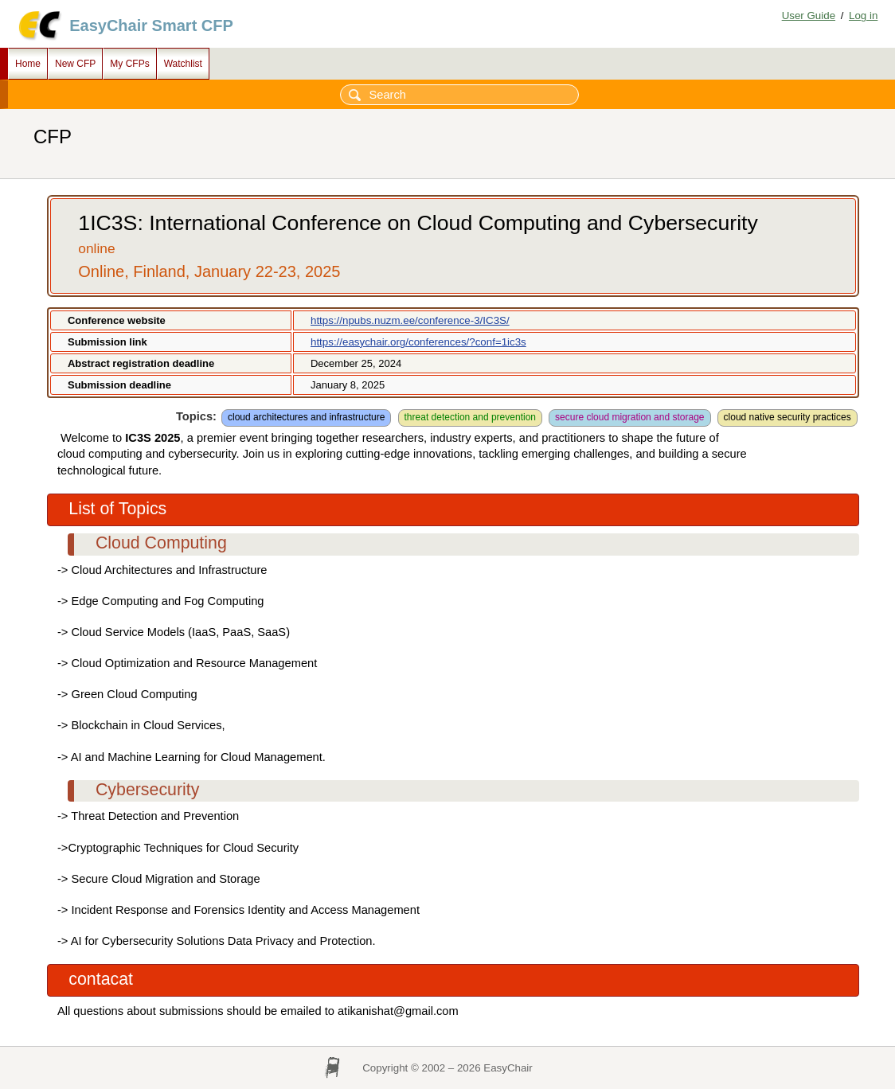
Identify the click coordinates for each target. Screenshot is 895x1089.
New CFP (75, 63)
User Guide (808, 15)
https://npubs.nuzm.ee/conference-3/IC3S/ (410, 320)
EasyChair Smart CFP (151, 25)
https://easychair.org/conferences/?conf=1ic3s (418, 342)
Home (28, 63)
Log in (863, 15)
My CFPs (129, 63)
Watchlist (183, 63)
